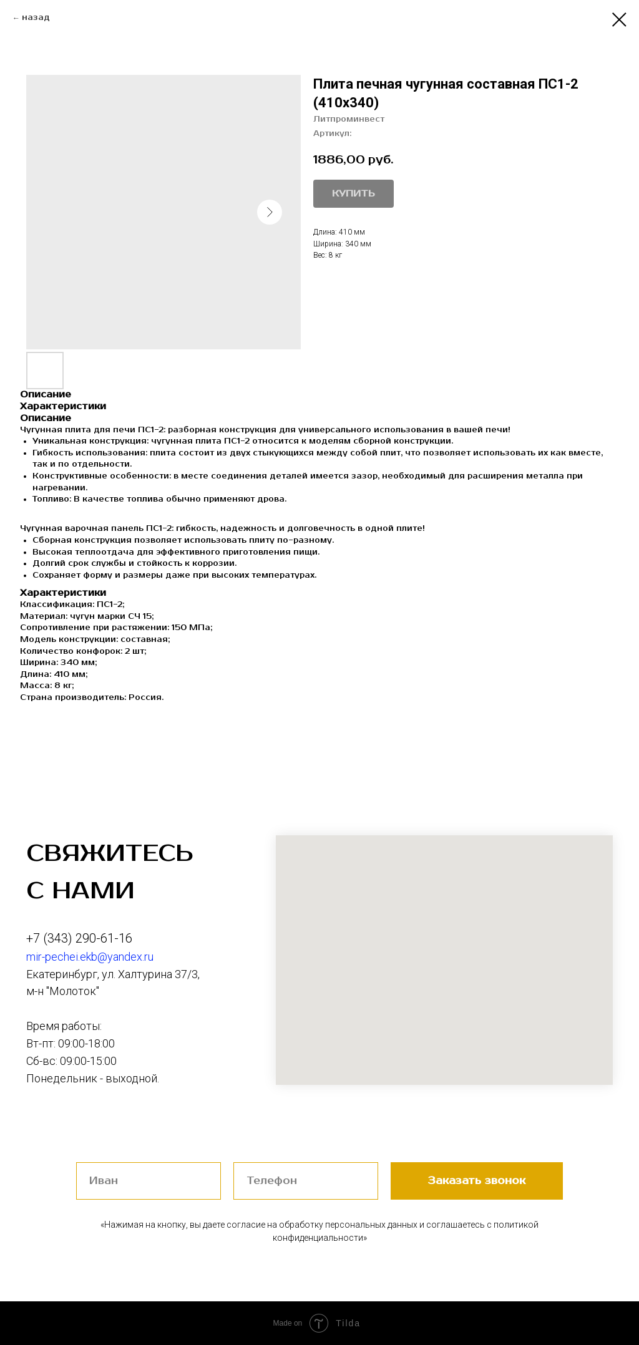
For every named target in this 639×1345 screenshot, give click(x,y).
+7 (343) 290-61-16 (79, 938)
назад (36, 17)
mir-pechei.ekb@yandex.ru (90, 956)
